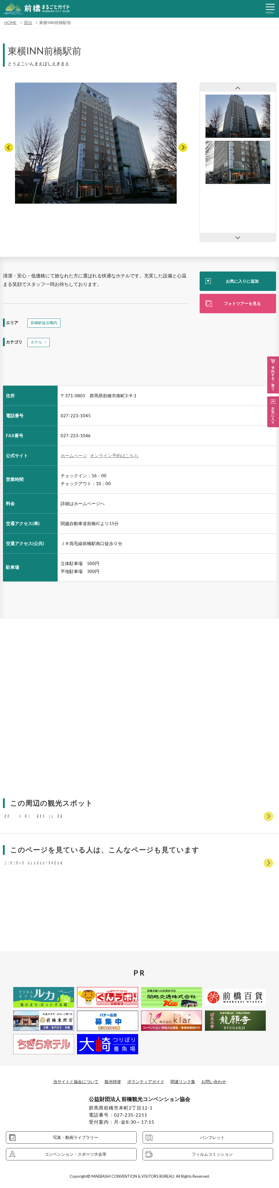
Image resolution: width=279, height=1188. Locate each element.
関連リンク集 (188, 1081)
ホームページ (74, 457)
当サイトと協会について (68, 1081)
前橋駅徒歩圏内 (45, 323)
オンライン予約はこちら (114, 457)
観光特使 (110, 1081)
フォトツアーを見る (242, 304)
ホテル (37, 343)
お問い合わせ (222, 1081)
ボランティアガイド (147, 1081)
